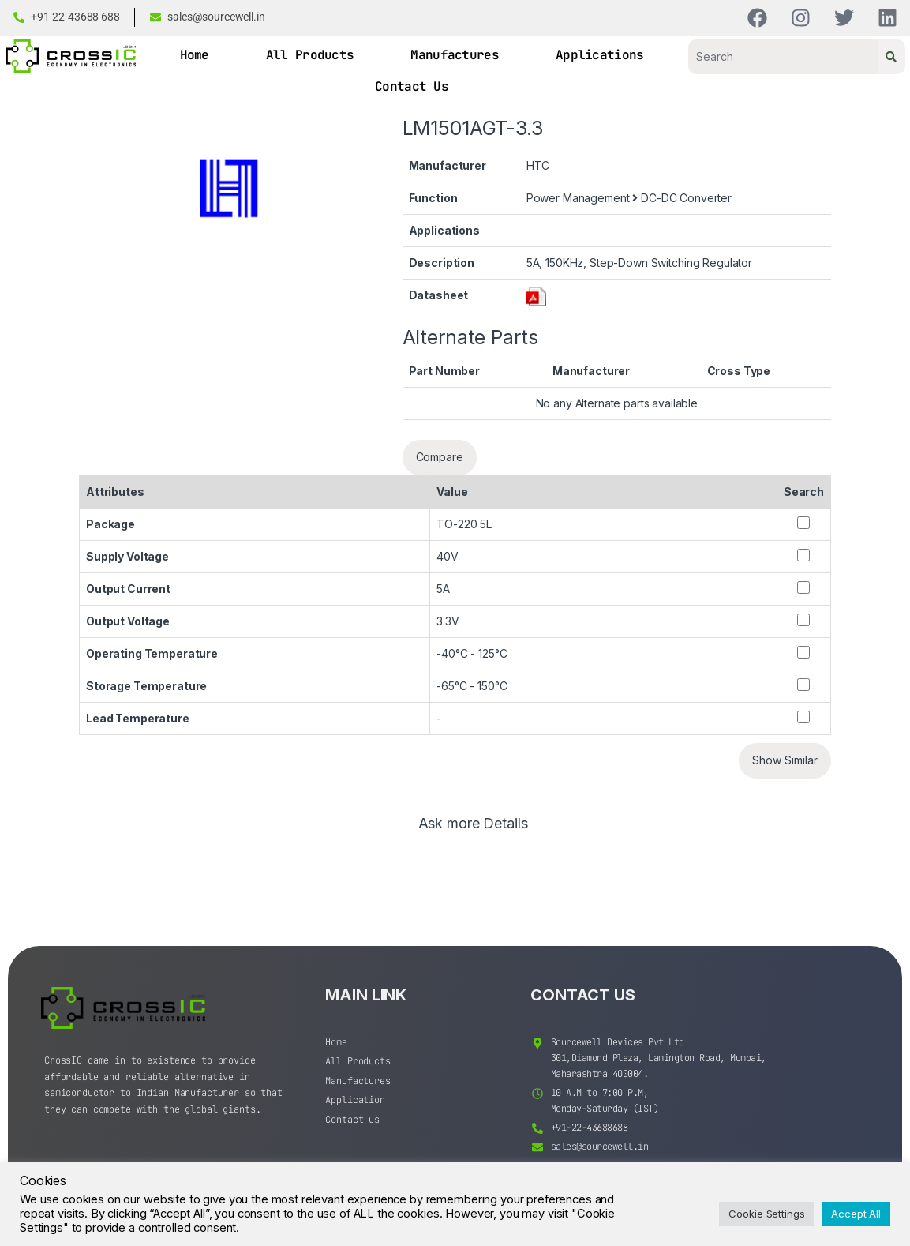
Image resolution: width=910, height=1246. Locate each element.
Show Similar (785, 760)
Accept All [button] (856, 1213)
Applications (600, 55)
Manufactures (454, 55)
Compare (439, 456)
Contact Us (411, 86)
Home (194, 55)
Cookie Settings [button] (766, 1213)
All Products (310, 55)
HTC (538, 165)
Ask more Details (473, 823)
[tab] (473, 830)
